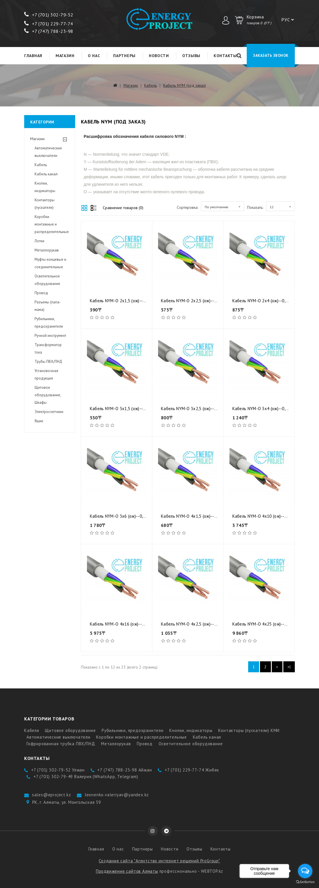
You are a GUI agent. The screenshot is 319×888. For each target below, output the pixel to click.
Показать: (255, 207)
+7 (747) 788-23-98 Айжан (124, 770)
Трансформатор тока (48, 348)
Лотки (39, 241)
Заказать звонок (270, 55)
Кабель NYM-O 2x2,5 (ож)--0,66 (191, 300)
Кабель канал (46, 174)
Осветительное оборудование (47, 280)
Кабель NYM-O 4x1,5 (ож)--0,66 (191, 516)
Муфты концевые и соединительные (50, 263)
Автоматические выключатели (48, 152)
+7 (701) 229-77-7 (47, 24)
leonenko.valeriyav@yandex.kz (117, 794)
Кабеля (31, 730)
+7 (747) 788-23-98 (48, 31)
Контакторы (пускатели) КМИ (249, 730)
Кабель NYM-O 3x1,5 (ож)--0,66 (120, 408)
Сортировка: (187, 207)
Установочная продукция (46, 374)
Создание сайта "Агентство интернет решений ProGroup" (159, 860)
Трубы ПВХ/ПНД (48, 361)
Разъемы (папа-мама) (48, 306)
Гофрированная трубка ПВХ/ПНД (60, 743)
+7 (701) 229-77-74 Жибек (192, 770)
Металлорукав (47, 250)
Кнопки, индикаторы (45, 187)
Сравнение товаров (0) (123, 207)
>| (289, 666)
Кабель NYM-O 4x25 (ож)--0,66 (262, 624)
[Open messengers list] (305, 871)
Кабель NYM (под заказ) (184, 85)
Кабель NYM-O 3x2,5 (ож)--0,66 (191, 408)
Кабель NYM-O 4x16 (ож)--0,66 (120, 624)
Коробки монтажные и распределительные (52, 224)
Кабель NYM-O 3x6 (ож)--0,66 (119, 516)
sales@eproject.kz (51, 794)
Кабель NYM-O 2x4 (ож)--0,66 (261, 300)
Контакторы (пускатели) (44, 204)
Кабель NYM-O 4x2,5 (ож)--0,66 (191, 624)
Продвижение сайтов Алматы (127, 871)
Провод (41, 292)
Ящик (39, 420)
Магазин (65, 55)
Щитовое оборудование (70, 730)
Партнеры (124, 55)
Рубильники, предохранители (49, 322)
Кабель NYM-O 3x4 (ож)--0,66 (261, 408)
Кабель (150, 85)
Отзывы (191, 55)
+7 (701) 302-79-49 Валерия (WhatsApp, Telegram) (85, 776)
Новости (159, 55)
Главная (33, 55)
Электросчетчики (49, 411)
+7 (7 (33, 15)
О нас (94, 55)
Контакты (225, 55)
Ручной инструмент (50, 335)
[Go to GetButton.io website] (305, 882)
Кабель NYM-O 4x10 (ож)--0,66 (262, 516)
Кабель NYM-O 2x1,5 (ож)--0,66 (120, 300)
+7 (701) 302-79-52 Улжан (58, 770)
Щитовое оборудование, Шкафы (48, 395)
